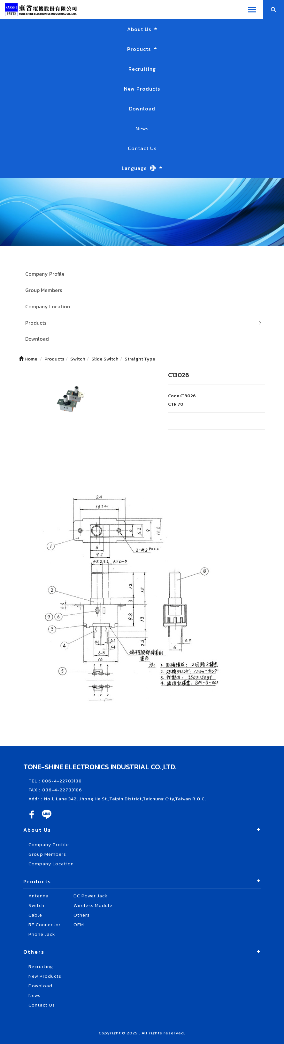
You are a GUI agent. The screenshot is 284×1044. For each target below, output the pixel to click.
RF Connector (44, 924)
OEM (78, 924)
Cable (35, 915)
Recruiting (142, 69)
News (142, 128)
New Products (142, 89)
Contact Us (142, 148)
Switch (36, 905)
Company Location (47, 306)
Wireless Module (92, 905)
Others (81, 915)
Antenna (38, 895)
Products (35, 323)
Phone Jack (41, 934)
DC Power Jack (90, 895)
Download (142, 108)
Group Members (43, 290)
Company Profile (45, 274)
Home (28, 358)
